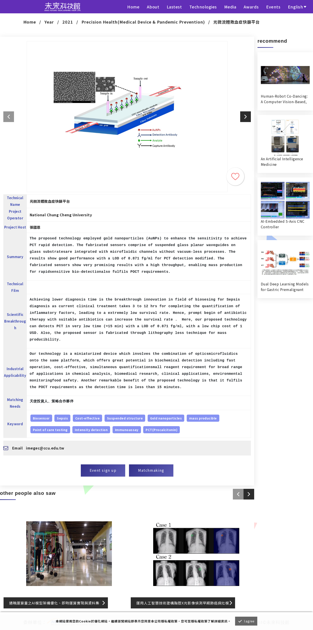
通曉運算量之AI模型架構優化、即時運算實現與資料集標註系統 (54, 604)
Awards (251, 7)
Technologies (203, 7)
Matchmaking (151, 470)
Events (273, 7)
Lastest (174, 7)
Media (230, 7)
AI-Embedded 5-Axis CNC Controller (283, 224)
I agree (249, 621)
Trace (235, 177)
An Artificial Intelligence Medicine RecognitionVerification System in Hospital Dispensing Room (282, 161)
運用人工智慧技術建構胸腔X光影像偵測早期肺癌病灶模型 (182, 604)
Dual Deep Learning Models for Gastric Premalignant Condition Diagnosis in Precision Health (285, 286)
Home (133, 7)
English (295, 7)
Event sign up (103, 470)
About (153, 7)
